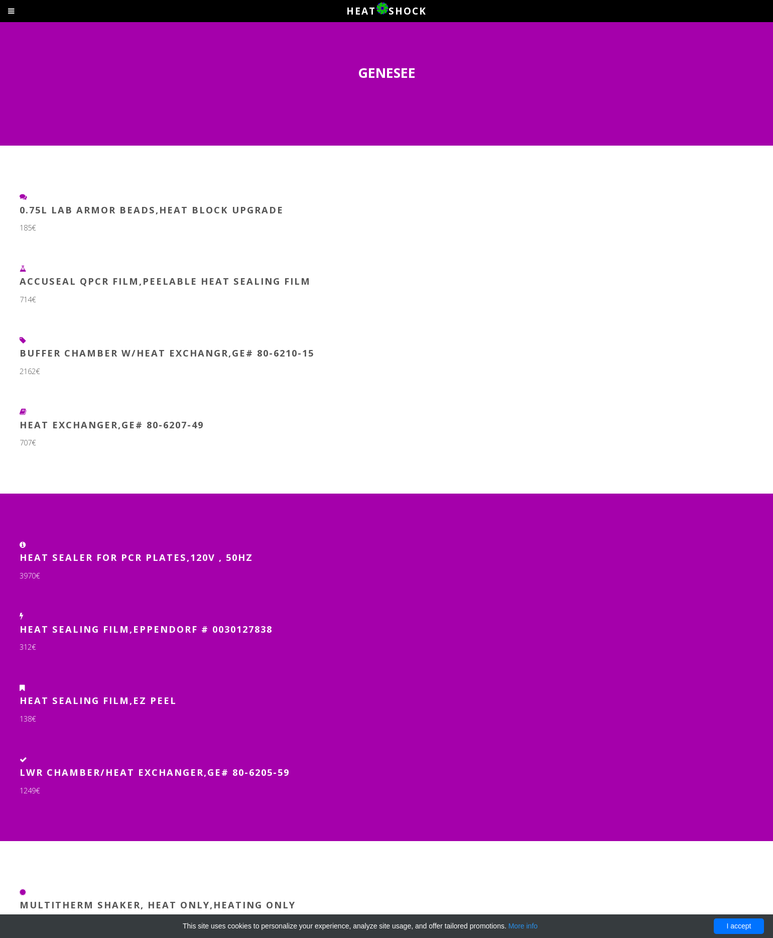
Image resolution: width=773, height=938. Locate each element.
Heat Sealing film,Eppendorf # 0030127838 (146, 629)
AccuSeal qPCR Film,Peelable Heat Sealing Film (165, 281)
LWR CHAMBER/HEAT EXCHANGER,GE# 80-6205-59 (155, 772)
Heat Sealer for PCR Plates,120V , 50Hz (136, 557)
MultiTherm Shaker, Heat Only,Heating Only (158, 904)
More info (523, 926)
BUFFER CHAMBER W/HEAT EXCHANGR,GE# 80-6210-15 (167, 352)
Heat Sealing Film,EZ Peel (98, 700)
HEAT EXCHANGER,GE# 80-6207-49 (112, 424)
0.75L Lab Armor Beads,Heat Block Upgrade (152, 209)
